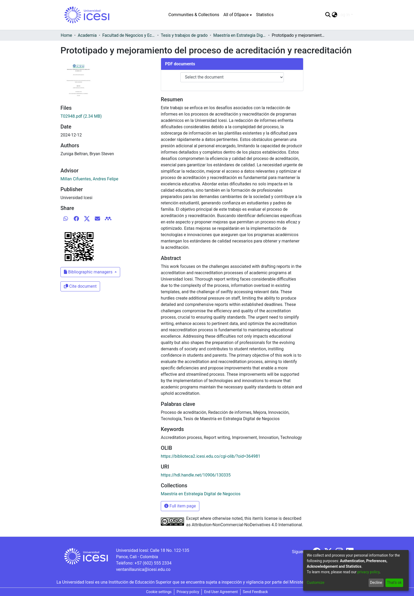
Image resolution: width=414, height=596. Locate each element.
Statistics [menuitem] (265, 14)
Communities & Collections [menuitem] (193, 14)
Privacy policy (188, 592)
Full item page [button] (180, 505)
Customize (315, 582)
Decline (376, 582)
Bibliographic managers (89, 271)
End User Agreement (221, 592)
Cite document (80, 286)
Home (66, 35)
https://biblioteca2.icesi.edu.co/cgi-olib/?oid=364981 (210, 456)
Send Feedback (255, 592)
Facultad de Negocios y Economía (128, 35)
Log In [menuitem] (344, 14)
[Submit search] (327, 15)
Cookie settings (159, 592)
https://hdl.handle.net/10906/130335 (195, 475)
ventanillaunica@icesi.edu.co (143, 569)
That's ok (394, 582)
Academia (87, 35)
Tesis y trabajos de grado (184, 35)
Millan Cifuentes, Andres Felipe (89, 178)
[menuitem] (237, 15)
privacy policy (368, 572)
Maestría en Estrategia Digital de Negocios (239, 35)
